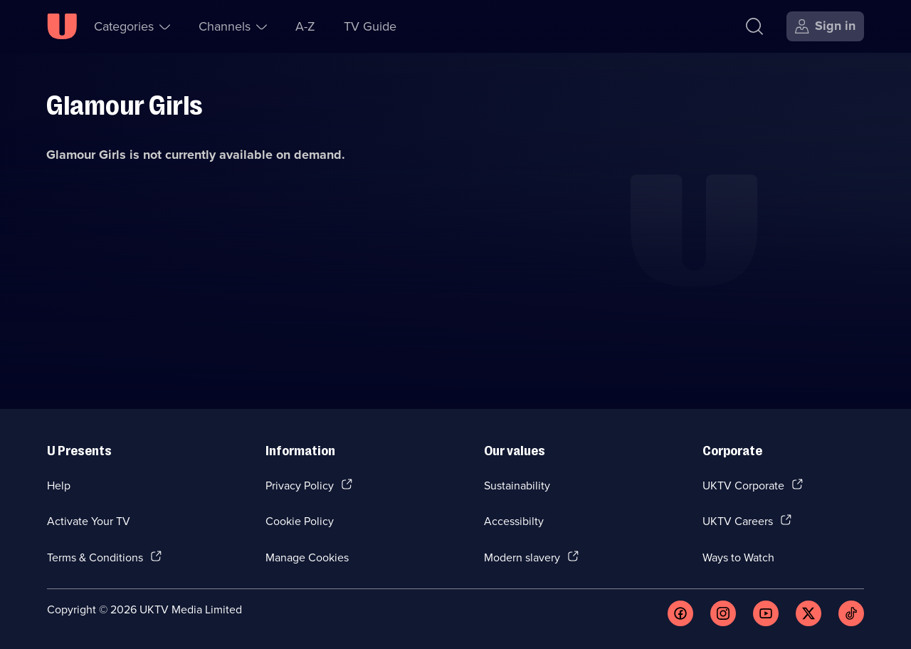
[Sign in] (825, 26)
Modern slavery (522, 557)
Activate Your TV (88, 521)
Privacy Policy (299, 485)
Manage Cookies (307, 557)
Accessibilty (514, 521)
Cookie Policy (299, 521)
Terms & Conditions (95, 557)
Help (58, 485)
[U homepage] (62, 26)
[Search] (754, 26)
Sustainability (517, 485)
